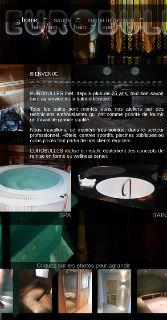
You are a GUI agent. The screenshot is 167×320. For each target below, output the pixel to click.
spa (107, 27)
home (29, 20)
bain (80, 27)
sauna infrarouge (111, 20)
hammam (44, 27)
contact (139, 27)
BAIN (122, 212)
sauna (62, 20)
